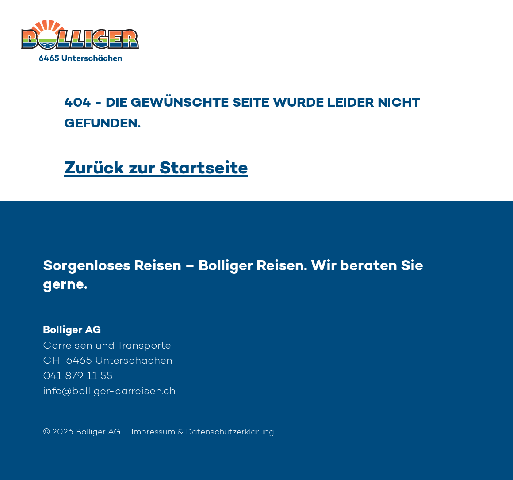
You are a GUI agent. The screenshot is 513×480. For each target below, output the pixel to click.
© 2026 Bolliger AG (87, 432)
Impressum (153, 432)
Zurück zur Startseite (156, 169)
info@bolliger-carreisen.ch (109, 391)
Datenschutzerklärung (230, 432)
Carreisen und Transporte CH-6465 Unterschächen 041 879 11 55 (109, 361)
